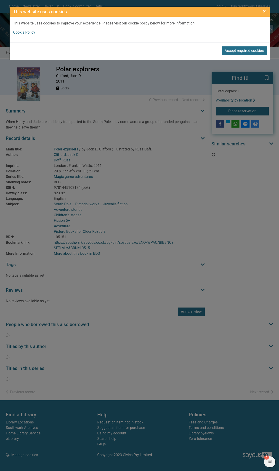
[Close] (264, 11)
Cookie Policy (24, 32)
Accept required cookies (244, 50)
